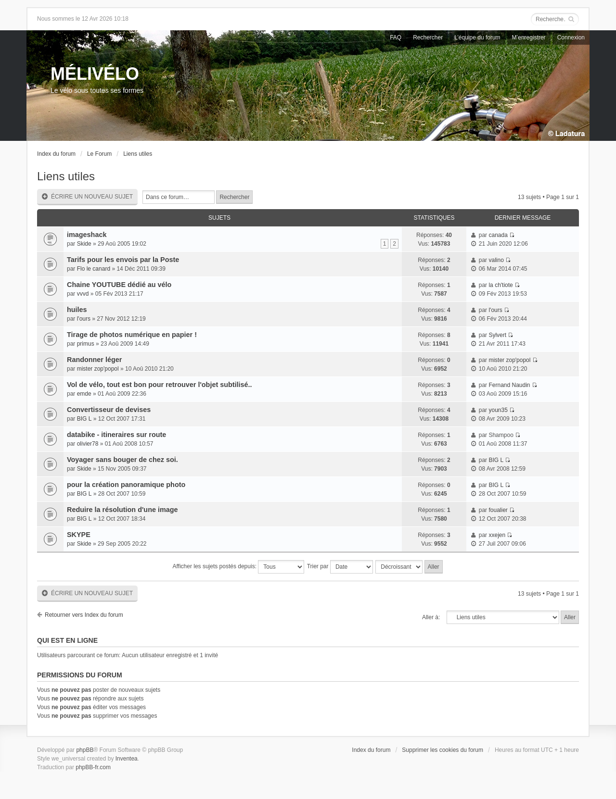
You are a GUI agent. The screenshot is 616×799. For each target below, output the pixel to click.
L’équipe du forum (477, 37)
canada (497, 235)
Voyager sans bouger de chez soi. (122, 459)
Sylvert (497, 335)
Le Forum (99, 153)
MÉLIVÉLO (95, 74)
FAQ (395, 37)
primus (85, 343)
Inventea (127, 758)
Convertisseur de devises (109, 409)
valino (495, 260)
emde (84, 393)
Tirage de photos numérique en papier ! (132, 334)
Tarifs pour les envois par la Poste (123, 259)
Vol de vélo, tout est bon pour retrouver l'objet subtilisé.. (159, 384)
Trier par (340, 567)
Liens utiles (137, 153)
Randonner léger (94, 359)
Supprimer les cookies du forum (442, 750)
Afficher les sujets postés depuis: (238, 567)
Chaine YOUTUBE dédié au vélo (119, 284)
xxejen (496, 535)
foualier (497, 510)
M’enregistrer (529, 37)
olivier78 (88, 443)
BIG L (84, 418)
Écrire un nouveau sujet (87, 197)
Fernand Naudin (509, 385)
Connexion (571, 37)
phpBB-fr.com (93, 767)
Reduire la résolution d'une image (122, 509)
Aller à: (431, 617)
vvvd (83, 293)
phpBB (84, 750)
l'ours (83, 318)
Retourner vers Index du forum (84, 615)
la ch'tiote (500, 285)
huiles (77, 309)
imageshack (86, 234)
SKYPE (78, 534)
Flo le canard (93, 268)
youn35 (497, 410)
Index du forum (56, 153)
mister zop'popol (98, 368)
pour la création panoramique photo (126, 484)
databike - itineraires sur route (116, 434)
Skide (84, 243)
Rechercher (428, 37)
